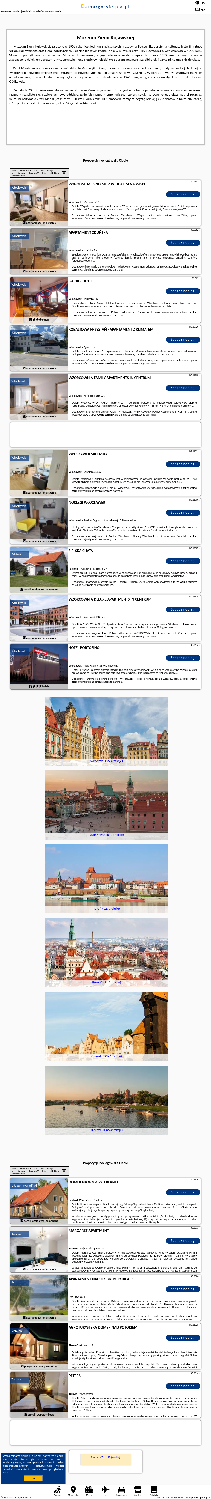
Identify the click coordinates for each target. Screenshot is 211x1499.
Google (59, 1455)
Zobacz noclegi (183, 194)
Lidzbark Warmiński (24, 1186)
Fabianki (17, 554)
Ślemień (17, 1331)
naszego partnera (146, 218)
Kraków (16, 1234)
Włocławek (19, 188)
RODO (6, 1472)
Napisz (207, 1497)
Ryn (14, 1282)
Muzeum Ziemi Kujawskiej (105, 1457)
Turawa (16, 1379)
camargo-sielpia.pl (105, 6)
